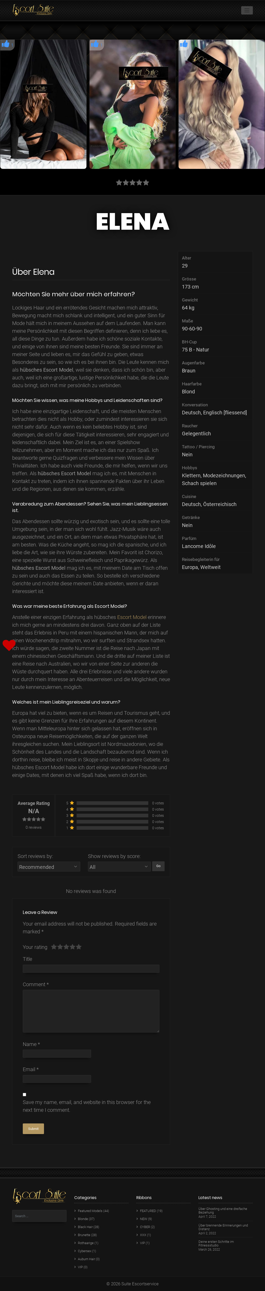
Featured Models (90, 1211)
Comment (36, 984)
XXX (143, 1235)
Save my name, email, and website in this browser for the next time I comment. (87, 1106)
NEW (143, 1219)
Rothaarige (86, 1243)
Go (158, 866)
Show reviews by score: (114, 856)
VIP (80, 1267)
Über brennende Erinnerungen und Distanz (223, 1227)
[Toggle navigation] (247, 10)
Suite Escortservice (140, 1283)
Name (31, 1044)
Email (31, 1069)
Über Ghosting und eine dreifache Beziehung (222, 1210)
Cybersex (84, 1251)
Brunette (84, 1235)
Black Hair (85, 1227)
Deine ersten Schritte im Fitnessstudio (216, 1243)
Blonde (83, 1219)
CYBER (145, 1227)
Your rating (35, 947)
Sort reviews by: (35, 856)
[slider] (66, 947)
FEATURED (148, 1211)
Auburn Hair (86, 1259)
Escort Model (131, 617)
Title (27, 959)
